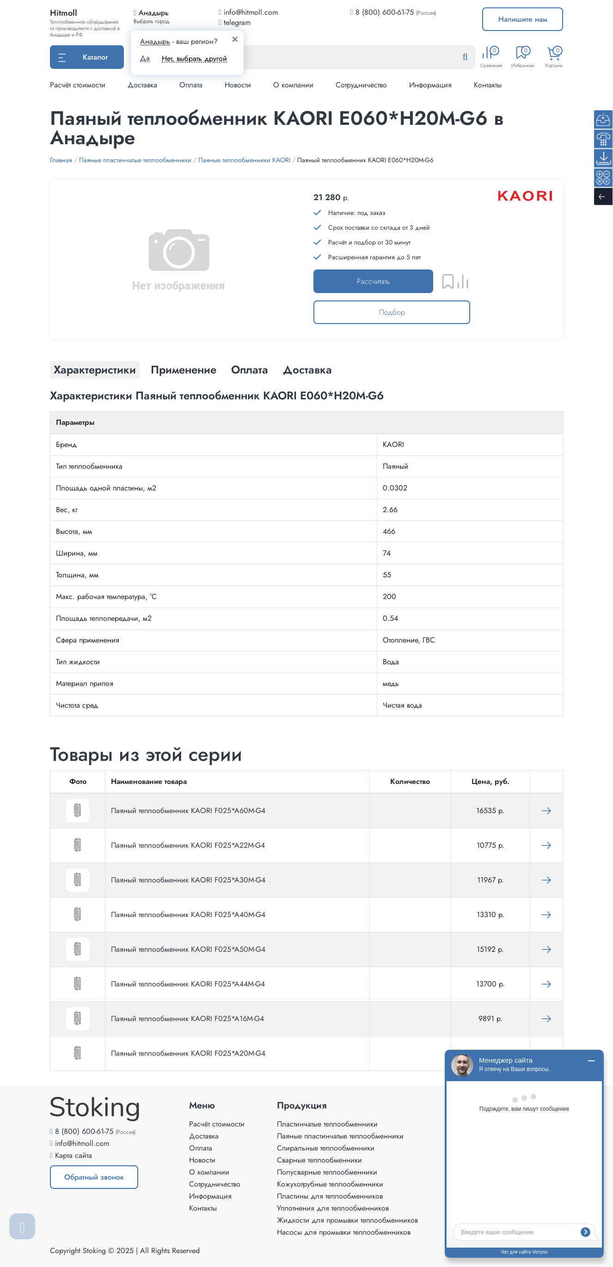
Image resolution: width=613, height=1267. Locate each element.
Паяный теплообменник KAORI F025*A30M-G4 (188, 880)
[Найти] (472, 57)
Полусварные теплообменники (327, 1172)
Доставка (142, 85)
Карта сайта (73, 1155)
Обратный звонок (94, 1177)
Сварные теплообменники (319, 1160)
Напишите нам (522, 19)
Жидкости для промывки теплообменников (347, 1220)
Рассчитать (373, 281)
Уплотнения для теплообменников (333, 1208)
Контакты (488, 85)
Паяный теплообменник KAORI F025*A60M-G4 (188, 810)
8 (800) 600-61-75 (385, 12)
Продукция (302, 1105)
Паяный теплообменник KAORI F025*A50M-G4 (188, 949)
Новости (238, 85)
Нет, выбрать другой (194, 58)
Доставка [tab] (307, 369)
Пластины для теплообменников (330, 1196)
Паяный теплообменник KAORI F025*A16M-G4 (187, 1018)
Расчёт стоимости (77, 85)
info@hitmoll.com (82, 1143)
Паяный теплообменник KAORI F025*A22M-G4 (188, 845)
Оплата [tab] (249, 369)
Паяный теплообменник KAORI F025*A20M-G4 (188, 1053)
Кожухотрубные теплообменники (330, 1184)
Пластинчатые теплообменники (327, 1124)
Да (145, 58)
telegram (235, 22)
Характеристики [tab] (95, 369)
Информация (430, 85)
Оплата (190, 85)
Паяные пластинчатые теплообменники (340, 1136)
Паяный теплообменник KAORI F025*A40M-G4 (188, 914)
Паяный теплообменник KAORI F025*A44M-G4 (188, 984)
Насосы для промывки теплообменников (344, 1232)
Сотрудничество (361, 85)
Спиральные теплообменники (325, 1148)
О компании (293, 85)
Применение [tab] (183, 369)
